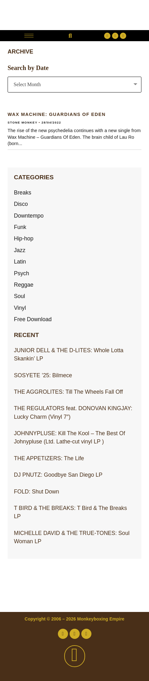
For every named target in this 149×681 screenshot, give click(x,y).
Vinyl (20, 308)
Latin (20, 261)
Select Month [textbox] (27, 84)
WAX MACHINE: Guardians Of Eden (57, 114)
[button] (70, 35)
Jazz (19, 250)
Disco (21, 204)
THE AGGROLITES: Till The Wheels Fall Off (68, 392)
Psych (21, 273)
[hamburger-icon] (29, 35)
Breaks (22, 192)
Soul (19, 296)
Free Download (33, 319)
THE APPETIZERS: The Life (49, 458)
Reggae (24, 285)
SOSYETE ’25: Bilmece (43, 375)
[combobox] (74, 84)
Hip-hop (24, 238)
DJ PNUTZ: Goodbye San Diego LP (58, 475)
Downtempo (29, 216)
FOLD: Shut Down (36, 491)
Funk (20, 227)
